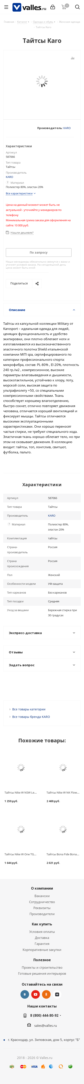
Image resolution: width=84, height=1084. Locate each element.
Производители (42, 914)
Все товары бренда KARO (31, 717)
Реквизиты (42, 908)
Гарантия (42, 943)
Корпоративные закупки (42, 949)
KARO (67, 128)
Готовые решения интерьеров (42, 973)
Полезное (42, 960)
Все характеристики (19, 193)
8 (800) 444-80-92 (44, 1015)
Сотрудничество (42, 902)
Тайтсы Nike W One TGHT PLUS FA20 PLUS (32, 854)
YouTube (35, 994)
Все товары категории (28, 709)
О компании (42, 888)
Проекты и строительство (42, 967)
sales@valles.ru (45, 1025)
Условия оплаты (42, 931)
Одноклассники (46, 994)
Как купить (42, 924)
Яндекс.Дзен (57, 994)
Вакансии (42, 896)
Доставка (42, 937)
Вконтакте (24, 994)
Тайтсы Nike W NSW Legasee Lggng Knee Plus (34, 792)
